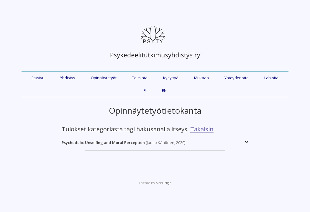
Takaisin (202, 129)
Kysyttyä (170, 77)
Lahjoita (271, 77)
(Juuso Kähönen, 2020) (123, 142)
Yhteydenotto (236, 77)
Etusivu (38, 77)
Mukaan (201, 77)
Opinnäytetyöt (104, 77)
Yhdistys (67, 77)
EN (164, 90)
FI (145, 90)
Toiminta (139, 77)
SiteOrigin (164, 182)
